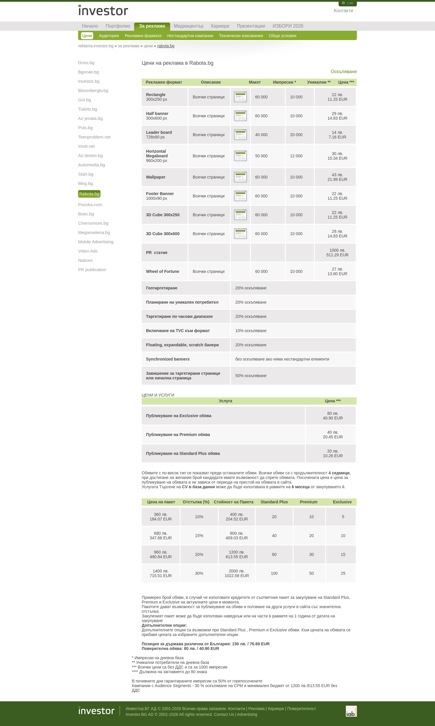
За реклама (152, 26)
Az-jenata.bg (90, 118)
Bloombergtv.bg (93, 90)
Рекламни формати (143, 35)
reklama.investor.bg (95, 46)
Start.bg (86, 174)
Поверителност (301, 708)
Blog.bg (85, 183)
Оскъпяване (344, 71)
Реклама (256, 708)
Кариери (220, 26)
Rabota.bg (89, 193)
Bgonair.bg (88, 71)
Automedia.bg (91, 164)
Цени (87, 35)
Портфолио (118, 26)
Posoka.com (90, 204)
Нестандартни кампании (190, 35)
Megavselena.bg (94, 232)
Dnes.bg (86, 62)
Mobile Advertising (96, 241)
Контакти (343, 10)
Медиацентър (189, 26)
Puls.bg (85, 127)
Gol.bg (84, 99)
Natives (85, 260)
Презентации (251, 26)
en (351, 3)
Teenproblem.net (94, 136)
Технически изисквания (241, 35)
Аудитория (109, 35)
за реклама (128, 46)
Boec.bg (86, 213)
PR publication (92, 269)
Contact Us (224, 714)
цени (148, 46)
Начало (90, 26)
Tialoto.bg (87, 109)
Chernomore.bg (93, 223)
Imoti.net (86, 146)
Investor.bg (88, 81)
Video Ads (88, 250)
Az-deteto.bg (90, 155)
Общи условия (282, 35)
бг (343, 3)
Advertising (247, 714)
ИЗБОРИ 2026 (288, 26)
